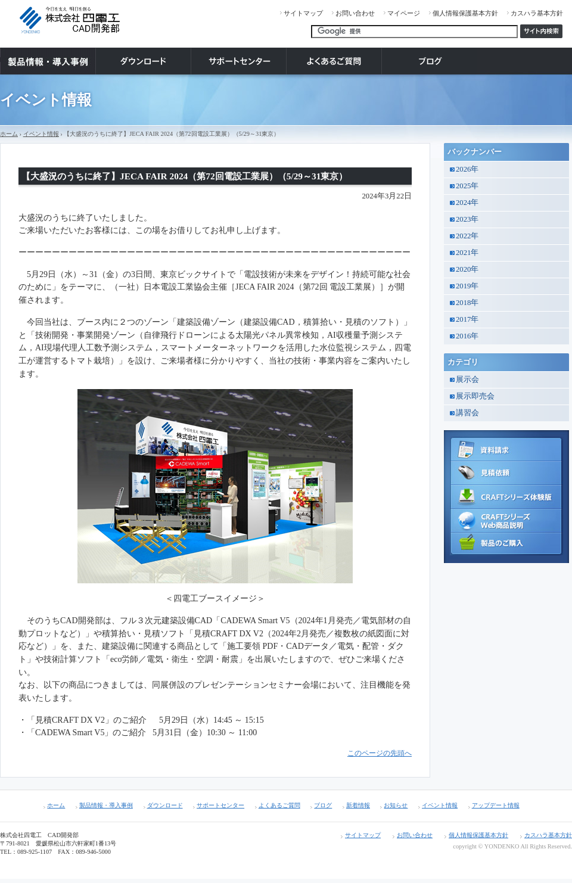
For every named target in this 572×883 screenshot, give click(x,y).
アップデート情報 (496, 805)
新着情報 (358, 805)
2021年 (467, 252)
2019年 (467, 286)
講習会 (467, 413)
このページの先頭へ (379, 753)
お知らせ (396, 805)
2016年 (467, 336)
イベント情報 (41, 133)
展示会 (467, 379)
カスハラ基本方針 (537, 13)
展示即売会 (475, 396)
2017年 (467, 319)
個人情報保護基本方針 (465, 13)
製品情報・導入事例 (106, 805)
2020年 (467, 269)
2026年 (467, 169)
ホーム (9, 133)
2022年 (467, 236)
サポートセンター (220, 805)
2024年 (467, 202)
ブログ (323, 805)
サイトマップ (303, 13)
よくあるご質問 (279, 805)
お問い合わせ (355, 13)
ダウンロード (165, 805)
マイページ (403, 13)
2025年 (467, 186)
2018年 (467, 303)
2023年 (467, 219)
